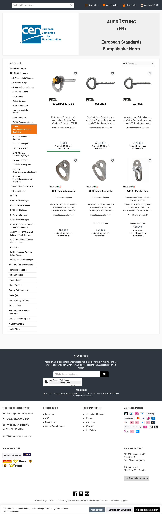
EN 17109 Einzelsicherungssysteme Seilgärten (22, 189)
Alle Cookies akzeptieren (147, 510)
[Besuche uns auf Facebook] (75, 494)
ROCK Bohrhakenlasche (63, 202)
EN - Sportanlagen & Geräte (22, 197)
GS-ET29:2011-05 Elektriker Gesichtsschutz (21, 251)
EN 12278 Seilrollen (20, 158)
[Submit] (104, 374)
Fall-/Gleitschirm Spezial (20, 329)
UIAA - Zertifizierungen (19, 230)
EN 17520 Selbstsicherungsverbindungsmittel (25, 180)
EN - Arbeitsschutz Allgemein (22, 88)
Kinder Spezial (15, 295)
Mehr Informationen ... (12, 511)
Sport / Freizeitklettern (18, 300)
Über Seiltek (91, 430)
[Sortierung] (138, 73)
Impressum (50, 414)
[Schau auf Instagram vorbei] (81, 494)
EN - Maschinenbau (18, 201)
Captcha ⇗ (76, 385)
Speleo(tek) (14, 305)
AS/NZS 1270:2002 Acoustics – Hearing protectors (22, 236)
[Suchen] (75, 10)
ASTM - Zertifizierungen (20, 215)
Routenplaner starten (137, 478)
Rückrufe (89, 426)
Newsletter (90, 422)
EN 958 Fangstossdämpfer (23, 132)
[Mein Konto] (129, 10)
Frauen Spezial (15, 290)
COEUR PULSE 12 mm (63, 114)
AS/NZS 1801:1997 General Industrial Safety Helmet (21, 243)
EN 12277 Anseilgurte (21, 154)
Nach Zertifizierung (17, 78)
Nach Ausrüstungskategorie (21, 275)
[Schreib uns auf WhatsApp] (87, 494)
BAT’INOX (138, 114)
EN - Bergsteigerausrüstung (22, 97)
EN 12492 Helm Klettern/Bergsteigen (21, 164)
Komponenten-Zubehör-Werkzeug (19, 322)
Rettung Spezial (16, 285)
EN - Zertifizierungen (19, 83)
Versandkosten (74, 501)
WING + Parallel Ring (137, 202)
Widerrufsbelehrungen (55, 426)
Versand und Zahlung (95, 414)
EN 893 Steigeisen (20, 128)
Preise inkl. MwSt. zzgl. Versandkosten (100, 158)
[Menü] (91, 10)
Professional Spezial (18, 280)
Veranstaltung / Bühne (19, 310)
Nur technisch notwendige (119, 510)
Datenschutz (50, 422)
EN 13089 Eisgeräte (20, 170)
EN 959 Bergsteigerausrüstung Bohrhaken (22, 139)
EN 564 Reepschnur (20, 102)
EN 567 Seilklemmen (20, 116)
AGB (104, 393)
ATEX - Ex (14, 257)
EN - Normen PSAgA (19, 93)
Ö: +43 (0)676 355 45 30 (15, 419)
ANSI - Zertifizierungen (19, 211)
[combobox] (65, 10)
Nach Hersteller (15, 73)
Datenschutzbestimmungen (66, 393)
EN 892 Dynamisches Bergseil (21, 121)
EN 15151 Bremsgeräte (22, 175)
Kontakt (89, 418)
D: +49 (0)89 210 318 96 (15, 424)
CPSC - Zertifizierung (18, 220)
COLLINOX (100, 114)
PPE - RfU (14, 206)
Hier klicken (65, 383)
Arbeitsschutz (15, 315)
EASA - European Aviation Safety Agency (21, 263)
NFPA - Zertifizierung (18, 225)
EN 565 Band (18, 106)
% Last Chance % (16, 334)
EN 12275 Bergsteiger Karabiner (21, 148)
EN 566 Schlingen (19, 111)
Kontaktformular (24, 436)
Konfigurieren (97, 510)
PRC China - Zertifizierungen (21, 270)
